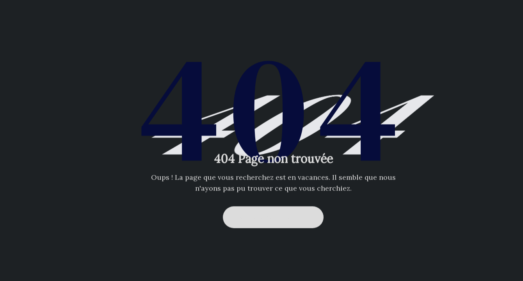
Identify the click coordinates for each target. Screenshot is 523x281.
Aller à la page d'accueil (273, 217)
